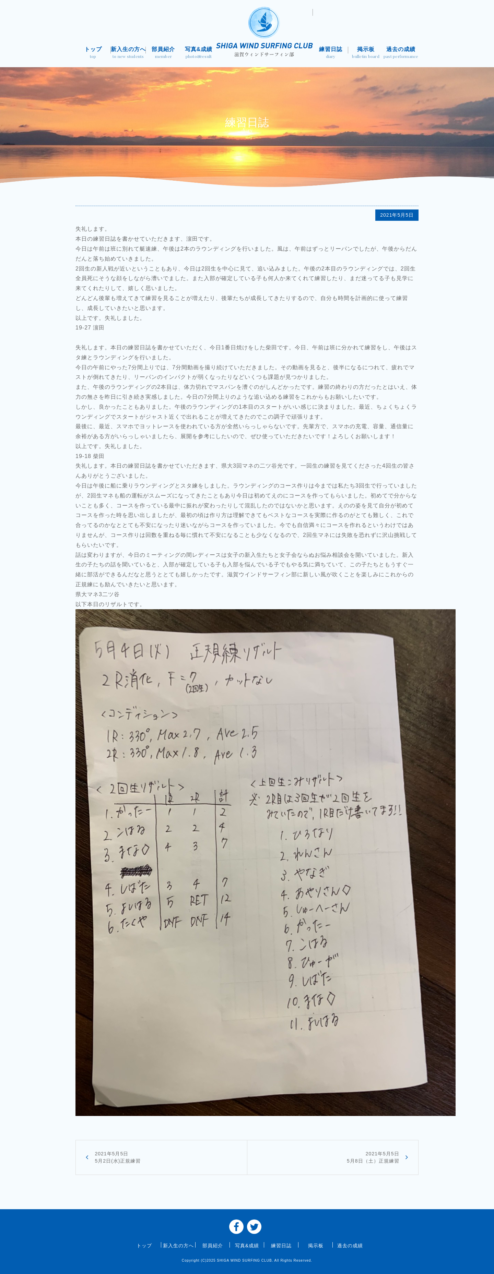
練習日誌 (330, 53)
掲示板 (366, 53)
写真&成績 (198, 53)
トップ (93, 53)
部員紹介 (163, 53)
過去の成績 (401, 53)
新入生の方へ (128, 53)
